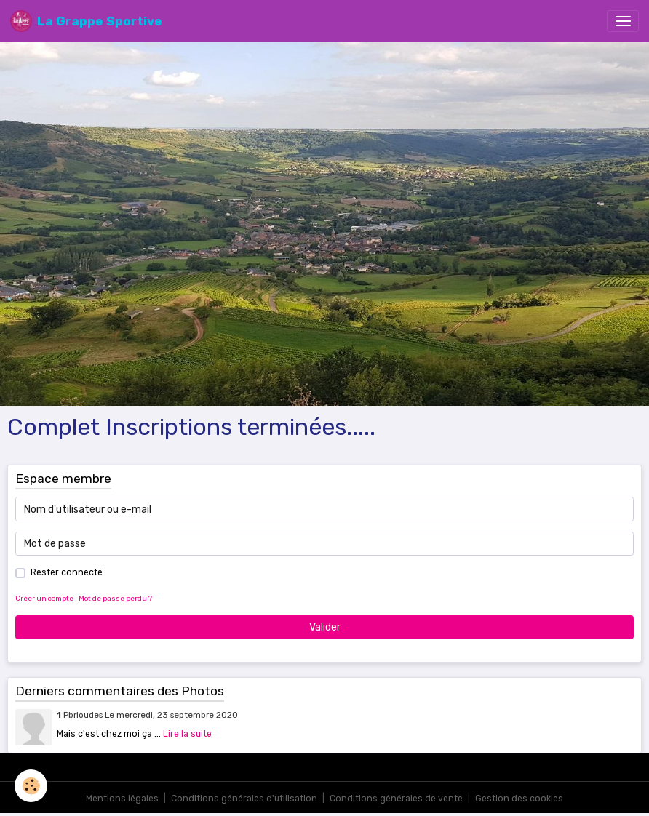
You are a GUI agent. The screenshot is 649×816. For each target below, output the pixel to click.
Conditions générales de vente (396, 798)
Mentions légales (122, 798)
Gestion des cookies (519, 798)
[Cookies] (31, 785)
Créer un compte (44, 598)
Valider (325, 627)
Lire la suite (187, 734)
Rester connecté (67, 572)
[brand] (86, 21)
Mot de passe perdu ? (115, 598)
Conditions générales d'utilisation (244, 798)
